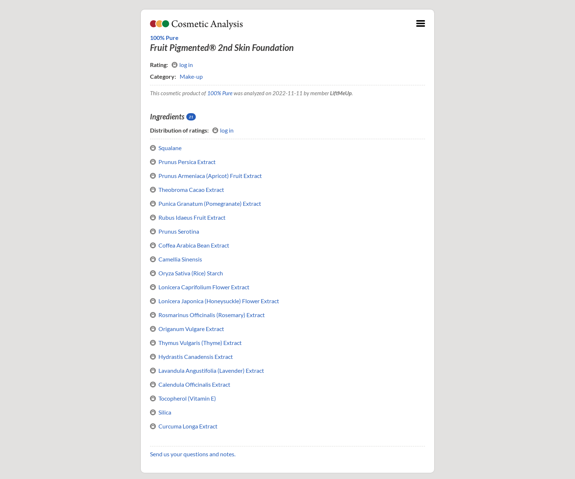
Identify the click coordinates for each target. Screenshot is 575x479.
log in (182, 65)
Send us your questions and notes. (192, 453)
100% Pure (164, 37)
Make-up (191, 76)
